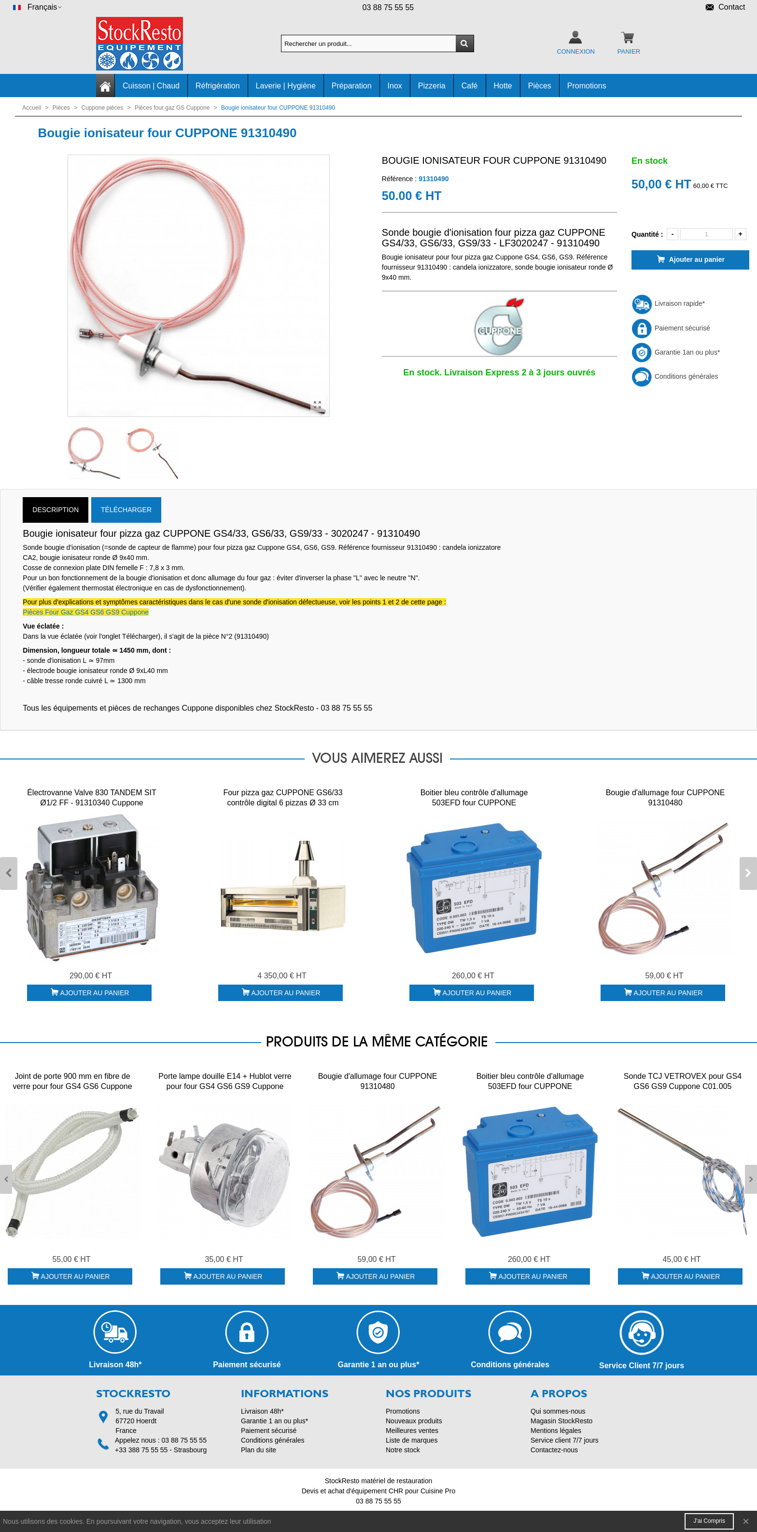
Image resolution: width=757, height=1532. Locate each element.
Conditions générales (674, 376)
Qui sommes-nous (558, 1411)
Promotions (586, 86)
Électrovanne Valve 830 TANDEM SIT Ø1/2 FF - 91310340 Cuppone (91, 797)
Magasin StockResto (561, 1421)
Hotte (503, 86)
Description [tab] (55, 510)
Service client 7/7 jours (565, 1440)
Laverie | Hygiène (286, 86)
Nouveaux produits (414, 1421)
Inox (395, 86)
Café (470, 86)
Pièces (539, 86)
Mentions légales (556, 1430)
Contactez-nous (554, 1450)
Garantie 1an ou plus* (675, 352)
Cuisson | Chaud (151, 86)
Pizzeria (432, 86)
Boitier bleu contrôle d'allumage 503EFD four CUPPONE (474, 797)
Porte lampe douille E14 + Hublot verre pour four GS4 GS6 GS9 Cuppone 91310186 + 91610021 (224, 1086)
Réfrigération (218, 86)
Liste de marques (411, 1440)
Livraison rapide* (668, 303)
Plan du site (258, 1450)
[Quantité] (706, 234)
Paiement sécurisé (670, 328)
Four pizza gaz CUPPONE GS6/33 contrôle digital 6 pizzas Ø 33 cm (282, 797)
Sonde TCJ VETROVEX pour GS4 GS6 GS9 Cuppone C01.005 (683, 1081)
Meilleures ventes (412, 1430)
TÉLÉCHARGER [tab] (126, 510)
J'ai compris (709, 1521)
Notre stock (403, 1450)
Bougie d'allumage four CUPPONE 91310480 (665, 797)
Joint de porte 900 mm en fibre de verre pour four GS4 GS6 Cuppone (72, 1081)
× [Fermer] (746, 1521)
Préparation (352, 86)
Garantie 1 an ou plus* (274, 1421)
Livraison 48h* (262, 1411)
